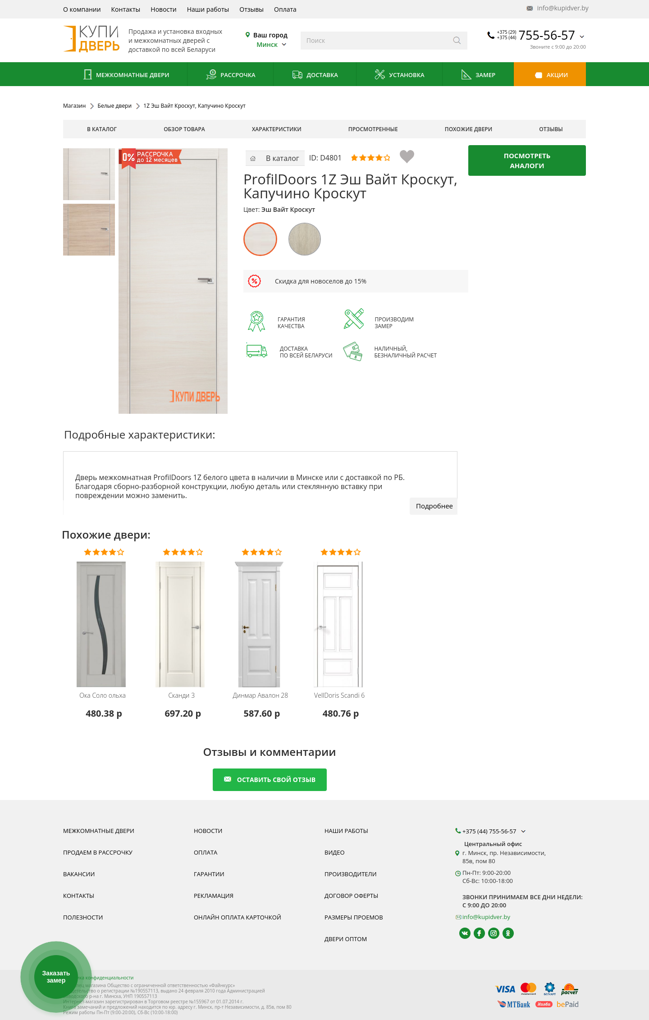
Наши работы (208, 9)
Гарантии (209, 874)
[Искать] (457, 41)
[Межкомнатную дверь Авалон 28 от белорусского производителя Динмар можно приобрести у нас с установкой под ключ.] (261, 619)
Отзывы (251, 9)
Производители (350, 874)
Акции (550, 75)
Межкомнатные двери (125, 75)
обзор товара (184, 129)
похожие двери (468, 129)
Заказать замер (56, 977)
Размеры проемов (353, 917)
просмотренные (373, 129)
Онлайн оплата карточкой (237, 917)
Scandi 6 (339, 695)
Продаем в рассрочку (98, 852)
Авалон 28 (260, 695)
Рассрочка (231, 75)
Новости (163, 9)
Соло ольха (102, 695)
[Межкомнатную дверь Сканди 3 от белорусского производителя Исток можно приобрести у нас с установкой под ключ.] (182, 619)
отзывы (551, 129)
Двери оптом (345, 939)
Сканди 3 (181, 695)
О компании (82, 9)
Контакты (126, 9)
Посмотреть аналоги (527, 160)
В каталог (102, 129)
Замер (478, 75)
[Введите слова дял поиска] (374, 41)
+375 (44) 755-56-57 (494, 831)
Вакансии (79, 874)
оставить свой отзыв (269, 779)
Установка (399, 75)
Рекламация (213, 896)
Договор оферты (351, 896)
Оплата (285, 9)
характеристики (277, 129)
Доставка (315, 75)
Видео (334, 852)
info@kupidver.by (556, 8)
